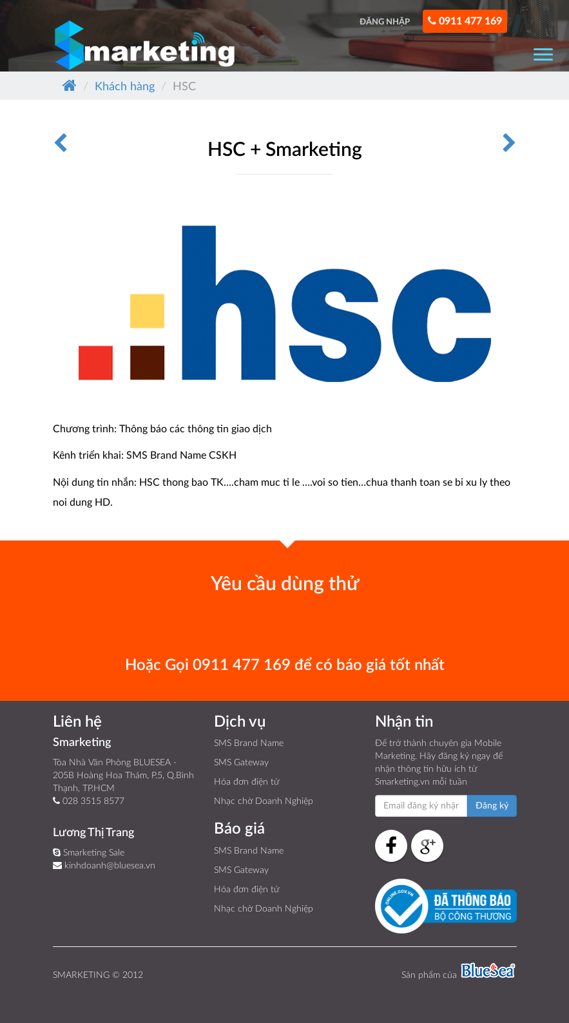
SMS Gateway (241, 762)
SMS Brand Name (249, 743)
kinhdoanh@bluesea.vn (104, 865)
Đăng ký (492, 805)
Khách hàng (125, 87)
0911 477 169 (465, 20)
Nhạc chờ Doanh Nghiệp (263, 801)
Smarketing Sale (88, 852)
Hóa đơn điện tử (246, 782)
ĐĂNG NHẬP (385, 22)
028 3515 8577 (88, 801)
